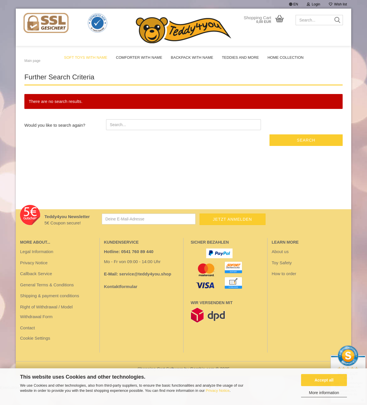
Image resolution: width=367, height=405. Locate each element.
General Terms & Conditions (47, 299)
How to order (284, 287)
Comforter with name (139, 57)
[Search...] (337, 20)
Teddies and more (240, 57)
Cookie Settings (35, 352)
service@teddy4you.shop (145, 288)
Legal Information (36, 265)
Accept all (324, 380)
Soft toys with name (85, 57)
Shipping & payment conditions (49, 310)
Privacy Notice (218, 390)
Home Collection (286, 57)
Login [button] (313, 4)
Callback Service (36, 287)
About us (280, 265)
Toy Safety (282, 277)
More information (324, 392)
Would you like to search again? (54, 139)
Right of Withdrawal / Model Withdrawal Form (46, 326)
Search (306, 154)
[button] (293, 4)
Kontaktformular (121, 300)
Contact (27, 342)
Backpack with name (192, 57)
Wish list (338, 4)
